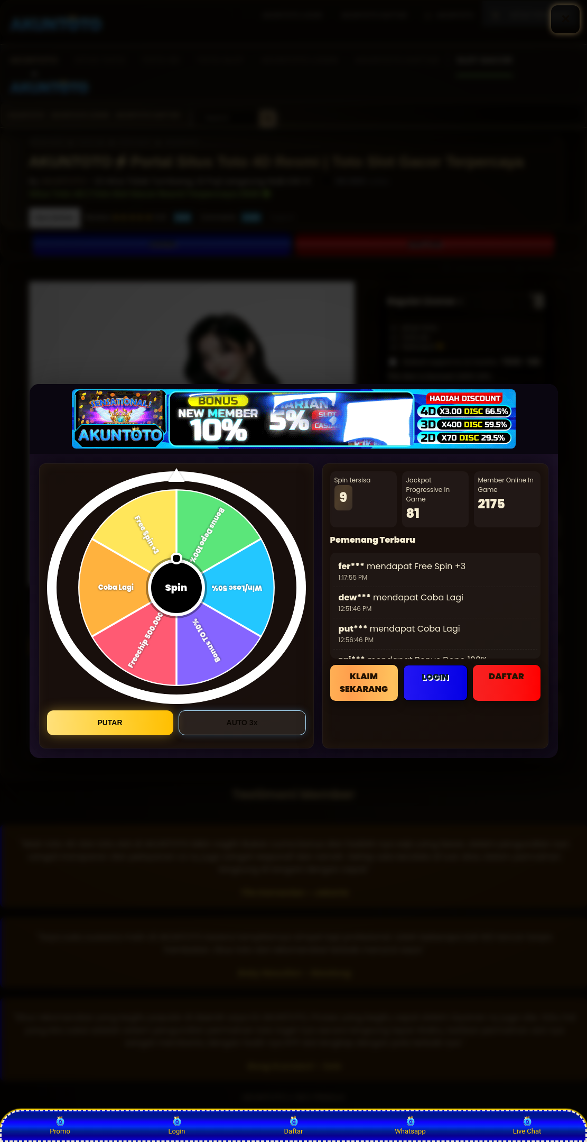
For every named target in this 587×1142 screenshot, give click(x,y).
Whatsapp (410, 1125)
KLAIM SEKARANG (364, 682)
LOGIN (435, 677)
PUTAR (109, 722)
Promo (60, 1125)
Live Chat (527, 1125)
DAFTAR (506, 676)
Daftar (293, 1125)
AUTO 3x (242, 722)
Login (176, 1125)
